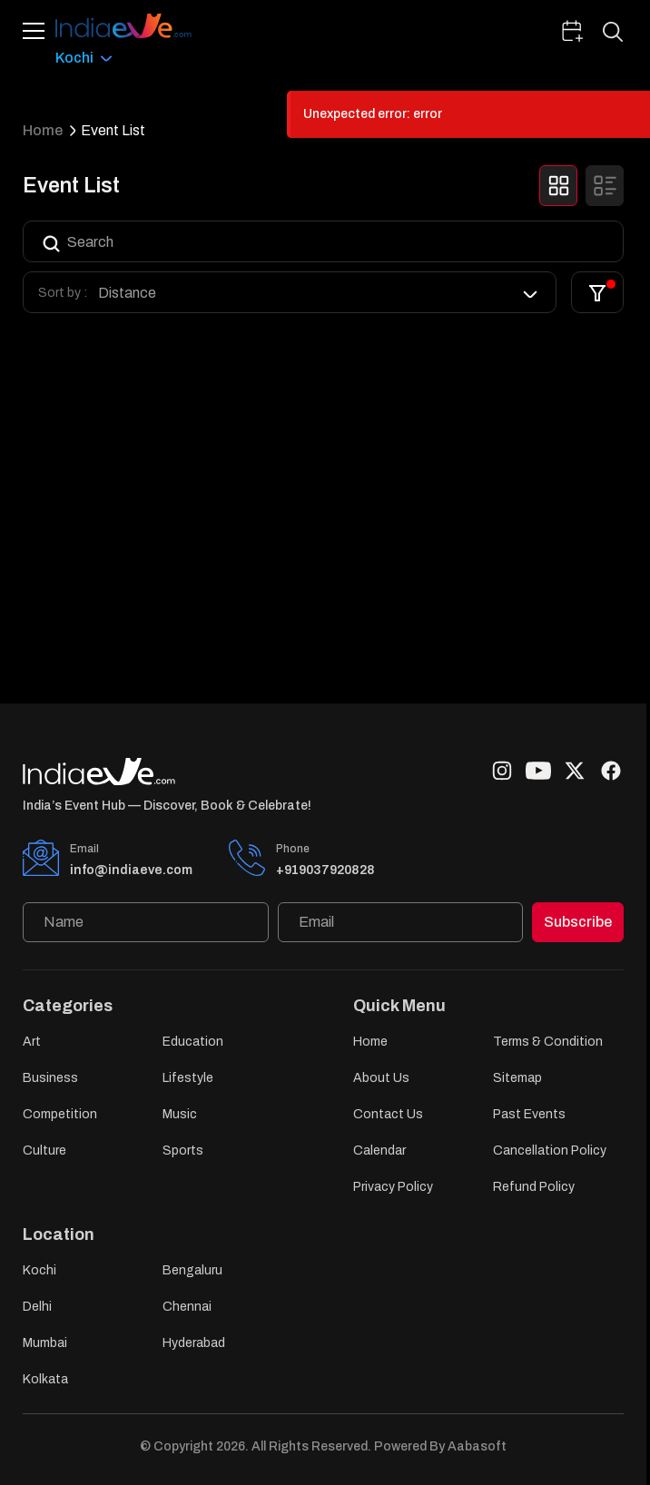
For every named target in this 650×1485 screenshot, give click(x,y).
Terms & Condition (548, 1041)
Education (192, 1041)
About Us (381, 1078)
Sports (182, 1150)
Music (179, 1114)
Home (43, 130)
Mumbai (45, 1343)
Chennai (187, 1306)
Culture (44, 1150)
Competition (60, 1114)
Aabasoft (477, 1446)
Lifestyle (187, 1078)
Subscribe (578, 921)
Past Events (529, 1114)
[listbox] (319, 292)
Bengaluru (192, 1270)
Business (50, 1078)
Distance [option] (127, 292)
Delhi (37, 1306)
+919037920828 (325, 870)
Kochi (39, 1270)
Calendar (379, 1150)
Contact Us (388, 1114)
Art (32, 1041)
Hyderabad (193, 1343)
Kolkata (45, 1379)
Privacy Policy (393, 1187)
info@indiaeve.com (131, 870)
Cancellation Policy (549, 1150)
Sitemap (517, 1078)
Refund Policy (534, 1187)
